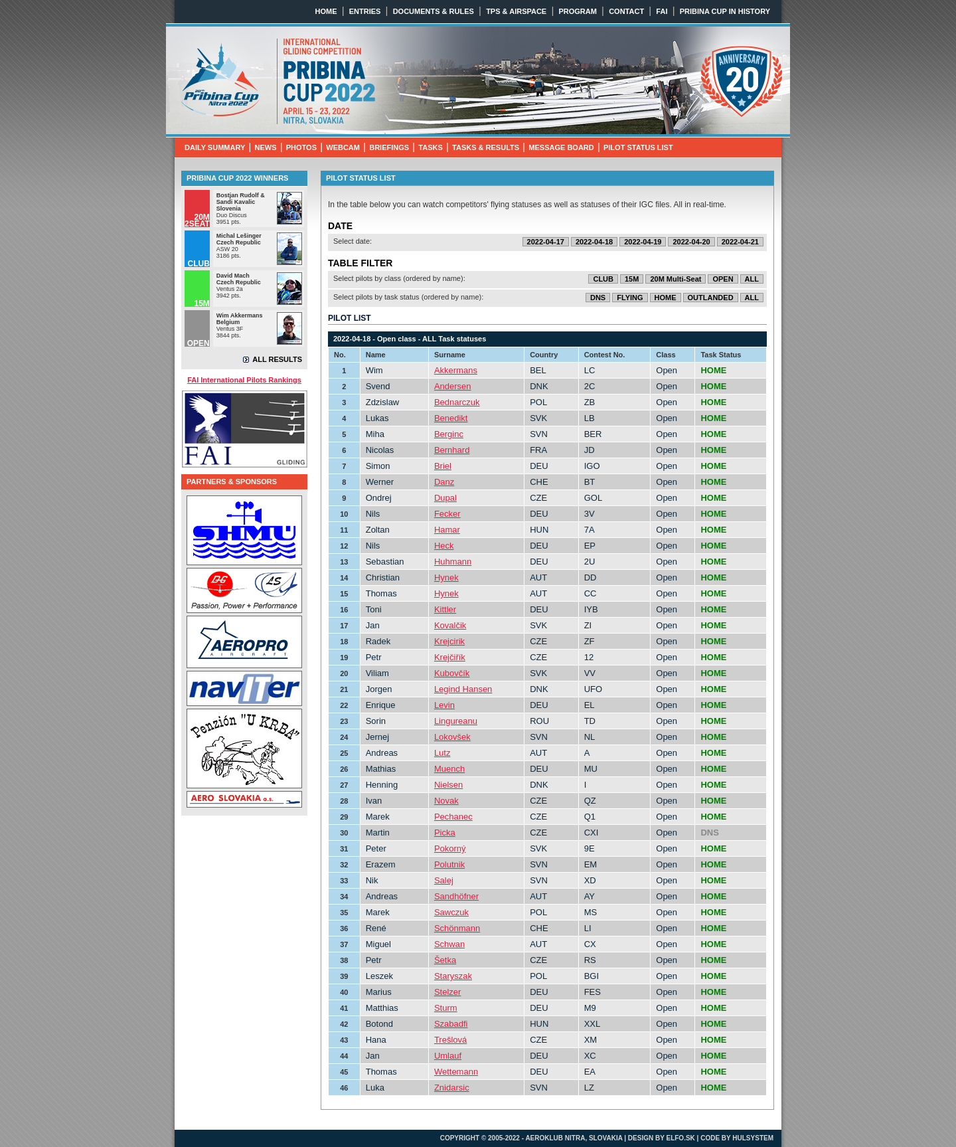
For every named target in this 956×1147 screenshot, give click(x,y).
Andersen (452, 386)
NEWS (266, 147)
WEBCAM (343, 147)
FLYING (630, 298)
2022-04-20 (691, 242)
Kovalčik (450, 625)
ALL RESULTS (277, 359)
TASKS (430, 147)
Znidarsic (451, 1088)
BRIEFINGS (389, 147)
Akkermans (455, 370)
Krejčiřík (449, 657)
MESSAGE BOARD (561, 147)
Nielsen (448, 785)
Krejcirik (449, 641)
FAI (661, 11)
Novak (446, 801)
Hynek (446, 577)
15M (632, 279)
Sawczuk (451, 912)
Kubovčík (451, 673)
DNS (597, 298)
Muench (449, 769)
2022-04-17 (545, 242)
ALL (752, 279)
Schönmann (457, 928)
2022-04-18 (594, 242)
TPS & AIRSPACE (516, 11)
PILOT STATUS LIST (638, 147)
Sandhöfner (456, 896)
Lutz (442, 753)
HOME (326, 11)
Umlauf (447, 1056)
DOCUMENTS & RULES (433, 11)
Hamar (447, 530)
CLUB (603, 279)
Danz (444, 482)
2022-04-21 (740, 242)
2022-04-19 (642, 242)
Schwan (449, 944)
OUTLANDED (711, 298)
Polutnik (449, 864)
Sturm (445, 1008)
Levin (444, 705)
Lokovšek (452, 737)
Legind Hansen (463, 689)
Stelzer (447, 992)
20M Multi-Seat (675, 279)
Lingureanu (455, 721)
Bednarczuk (457, 402)
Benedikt (451, 418)
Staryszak (453, 976)
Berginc (448, 434)
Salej (443, 880)
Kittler (445, 609)
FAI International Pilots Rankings (244, 380)
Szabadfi (451, 1024)
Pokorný (450, 848)
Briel (442, 466)
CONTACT (626, 11)
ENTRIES (365, 11)
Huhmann (452, 562)
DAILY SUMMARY (215, 147)
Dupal (445, 498)
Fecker (447, 514)
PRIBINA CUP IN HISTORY (725, 11)
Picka (444, 833)
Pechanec (453, 817)
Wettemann (456, 1072)
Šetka (445, 960)
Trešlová (450, 1040)
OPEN (722, 279)
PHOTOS (301, 147)
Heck (444, 546)
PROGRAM (577, 11)
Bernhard (451, 450)
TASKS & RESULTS (485, 147)
